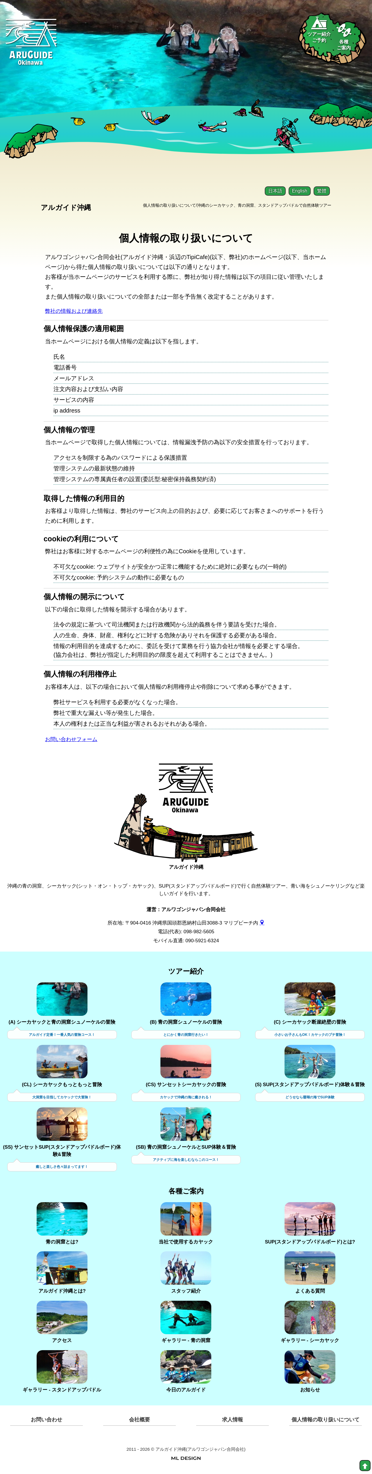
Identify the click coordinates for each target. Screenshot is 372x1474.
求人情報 (232, 1421)
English (299, 190)
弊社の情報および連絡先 (77, 311)
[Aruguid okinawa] (31, 46)
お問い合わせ (46, 1421)
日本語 (275, 190)
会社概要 (139, 1421)
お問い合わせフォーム (74, 740)
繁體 (321, 190)
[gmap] (262, 924)
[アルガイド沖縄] (186, 793)
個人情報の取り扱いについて (325, 1421)
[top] (365, 1465)
